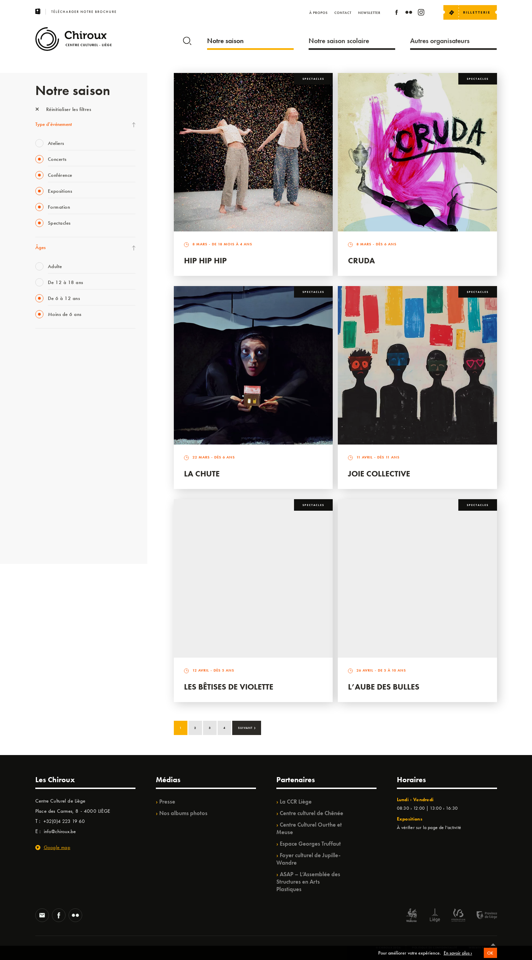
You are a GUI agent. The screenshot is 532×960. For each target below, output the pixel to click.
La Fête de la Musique (57, 359)
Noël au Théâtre (51, 512)
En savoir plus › (458, 953)
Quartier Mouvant (53, 456)
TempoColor (47, 498)
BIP (38, 429)
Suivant (247, 727)
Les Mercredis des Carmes (61, 373)
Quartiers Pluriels (52, 470)
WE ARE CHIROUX (55, 526)
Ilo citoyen (45, 484)
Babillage (44, 401)
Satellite (43, 415)
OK (490, 953)
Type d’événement (53, 124)
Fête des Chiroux (52, 345)
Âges (40, 247)
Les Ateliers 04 (50, 442)
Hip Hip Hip (205, 260)
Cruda (361, 260)
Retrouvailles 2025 (54, 540)
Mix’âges (44, 387)
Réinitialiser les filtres (63, 109)
